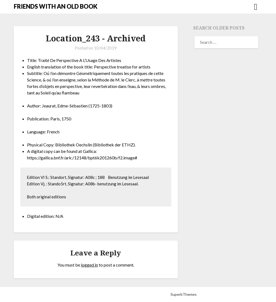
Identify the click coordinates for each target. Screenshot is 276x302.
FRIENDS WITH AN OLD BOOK (55, 6)
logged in (89, 264)
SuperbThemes (183, 294)
